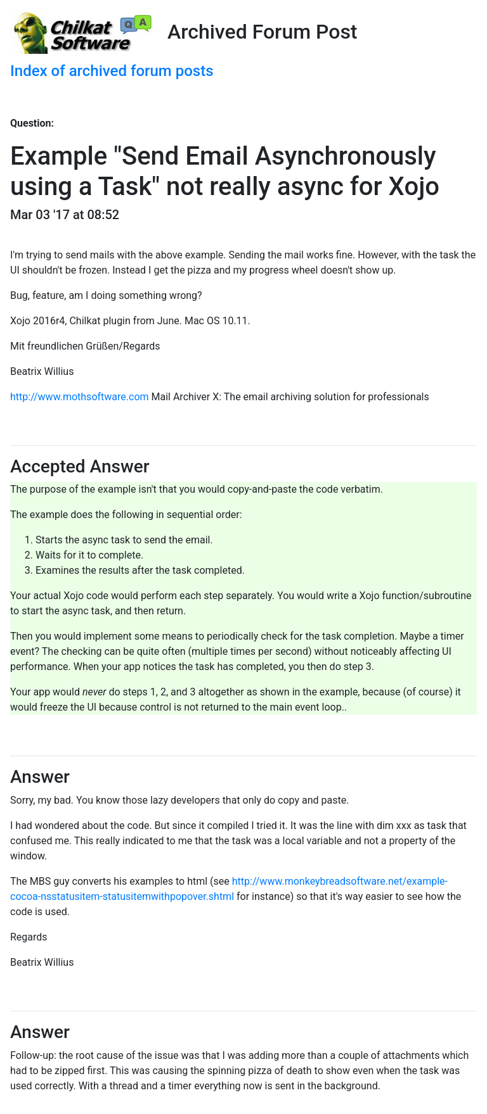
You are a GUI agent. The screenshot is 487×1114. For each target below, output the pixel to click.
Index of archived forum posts (112, 71)
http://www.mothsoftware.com (79, 397)
